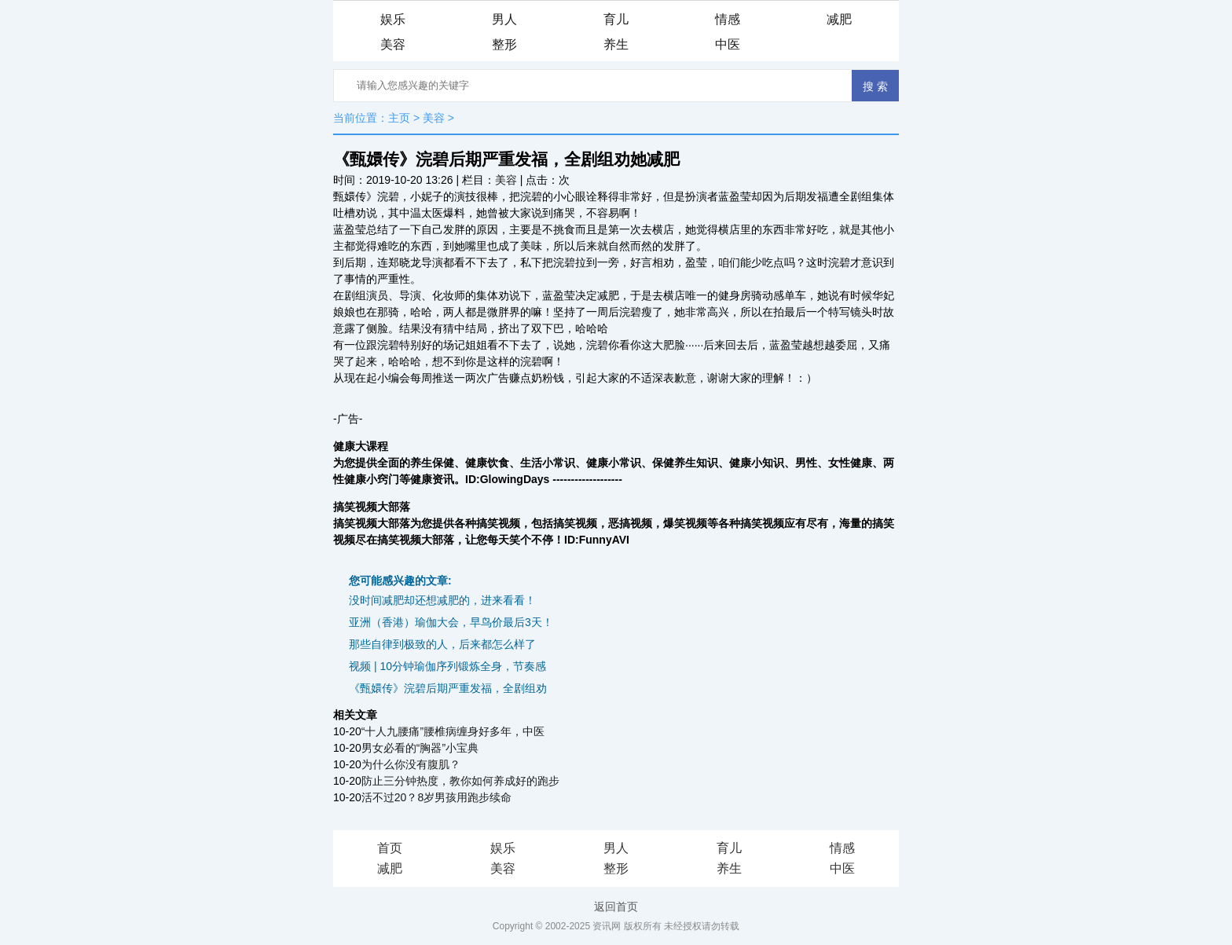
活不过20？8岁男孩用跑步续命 (436, 797)
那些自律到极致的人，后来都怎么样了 (442, 644)
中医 (727, 44)
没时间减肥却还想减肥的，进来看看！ (442, 600)
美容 (392, 44)
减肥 (839, 19)
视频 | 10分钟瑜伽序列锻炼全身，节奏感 (447, 666)
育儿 (616, 19)
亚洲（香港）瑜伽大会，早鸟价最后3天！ (451, 622)
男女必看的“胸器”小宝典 (419, 748)
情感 (727, 19)
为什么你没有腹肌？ (410, 764)
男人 (504, 19)
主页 (399, 118)
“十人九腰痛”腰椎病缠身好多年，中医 (452, 731)
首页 (389, 848)
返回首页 (616, 906)
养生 (616, 44)
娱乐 (392, 19)
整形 (504, 44)
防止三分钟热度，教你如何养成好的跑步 (460, 781)
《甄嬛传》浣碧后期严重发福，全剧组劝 (448, 688)
